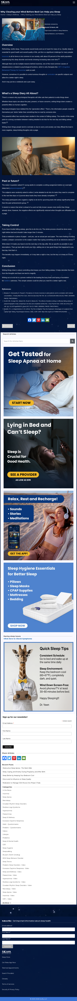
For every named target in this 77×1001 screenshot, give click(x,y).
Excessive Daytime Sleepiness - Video (16, 868)
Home (3, 15)
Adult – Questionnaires (10, 824)
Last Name (6, 739)
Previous (7, 326)
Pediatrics (6, 838)
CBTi (4, 845)
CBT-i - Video (7, 899)
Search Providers (8, 973)
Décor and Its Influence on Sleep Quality (17, 779)
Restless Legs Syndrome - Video (14, 882)
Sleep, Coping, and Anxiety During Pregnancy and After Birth (24, 772)
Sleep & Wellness (13, 15)
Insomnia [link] (5, 56)
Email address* (7, 926)
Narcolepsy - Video (9, 889)
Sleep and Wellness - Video (12, 872)
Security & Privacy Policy (10, 989)
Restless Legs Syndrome (11, 807)
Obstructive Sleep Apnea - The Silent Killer (17, 768)
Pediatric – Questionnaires (12, 828)
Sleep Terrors (7, 862)
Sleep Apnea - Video (10, 892)
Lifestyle (6, 834)
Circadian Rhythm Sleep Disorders (14, 804)
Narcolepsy (6, 800)
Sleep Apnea (7, 797)
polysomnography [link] (16, 188)
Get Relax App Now (9, 962)
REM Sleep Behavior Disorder (13, 858)
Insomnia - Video (8, 895)
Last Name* (6, 939)
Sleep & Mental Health (10, 841)
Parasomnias (7, 814)
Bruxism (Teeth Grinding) (11, 855)
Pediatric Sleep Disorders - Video (14, 865)
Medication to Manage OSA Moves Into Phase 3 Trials (21, 783)
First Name (6, 731)
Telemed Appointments (10, 968)
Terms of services (8, 984)
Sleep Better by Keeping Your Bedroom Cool (18, 775)
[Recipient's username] (36, 341)
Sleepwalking (7, 851)
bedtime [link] (7, 281)
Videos (5, 831)
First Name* (6, 932)
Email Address (8, 723)
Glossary (5, 979)
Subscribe (7, 946)
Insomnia (6, 794)
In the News (7, 790)
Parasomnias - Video (10, 875)
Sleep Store (6, 957)
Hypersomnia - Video (10, 878)
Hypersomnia (7, 811)
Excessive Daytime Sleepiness (13, 821)
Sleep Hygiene (8, 848)
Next (71, 326)
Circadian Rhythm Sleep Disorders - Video (17, 885)
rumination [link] (51, 74)
